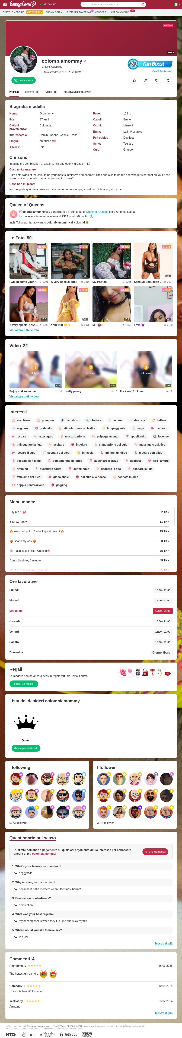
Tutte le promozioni (79, 12)
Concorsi (101, 12)
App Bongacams (121, 12)
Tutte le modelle (13, 12)
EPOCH (61, 1026)
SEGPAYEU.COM (74, 1026)
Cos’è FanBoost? (162, 71)
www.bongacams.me (41, 1026)
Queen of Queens (97, 211)
